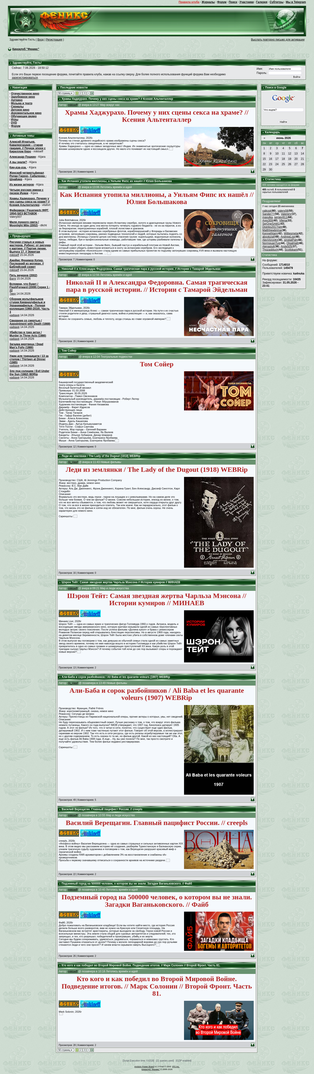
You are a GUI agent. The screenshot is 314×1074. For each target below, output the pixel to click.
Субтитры (276, 2)
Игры (14, 119)
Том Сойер (69, 350)
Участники (247, 2)
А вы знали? (18, 162)
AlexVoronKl (269, 240)
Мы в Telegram (296, 2)
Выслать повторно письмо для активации (277, 39)
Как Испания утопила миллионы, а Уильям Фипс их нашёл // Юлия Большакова (117, 181)
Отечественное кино (25, 93)
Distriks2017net (272, 227)
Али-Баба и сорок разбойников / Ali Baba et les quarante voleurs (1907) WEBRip (116, 677)
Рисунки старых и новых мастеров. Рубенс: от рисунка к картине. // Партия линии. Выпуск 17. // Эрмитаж (30, 246)
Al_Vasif (73, 462)
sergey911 (280, 217)
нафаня (14, 315)
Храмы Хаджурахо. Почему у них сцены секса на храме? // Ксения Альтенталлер (30, 202)
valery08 (283, 210)
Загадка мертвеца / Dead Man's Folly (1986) (26, 346)
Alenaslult (268, 246)
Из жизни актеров (22, 184)
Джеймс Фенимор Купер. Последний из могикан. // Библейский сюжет (27, 263)
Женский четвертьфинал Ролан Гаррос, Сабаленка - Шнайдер (28, 176)
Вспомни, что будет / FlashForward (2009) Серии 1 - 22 (30, 287)
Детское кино (20, 109)
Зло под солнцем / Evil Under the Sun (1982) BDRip (29, 372)
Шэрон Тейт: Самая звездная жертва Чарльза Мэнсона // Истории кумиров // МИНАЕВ (121, 582)
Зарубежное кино (23, 96)
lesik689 (73, 356)
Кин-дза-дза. (18, 167)
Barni (13, 278)
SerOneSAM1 (270, 223)
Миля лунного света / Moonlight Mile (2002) (24, 223)
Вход (40, 39)
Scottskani (291, 249)
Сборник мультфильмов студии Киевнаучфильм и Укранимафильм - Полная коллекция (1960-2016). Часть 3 (30, 305)
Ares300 (267, 220)
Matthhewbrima (271, 230)
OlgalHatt (292, 243)
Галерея (261, 2)
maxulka (267, 217)
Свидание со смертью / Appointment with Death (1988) (30, 322)
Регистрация (54, 39)
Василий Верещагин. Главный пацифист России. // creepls (102, 809)
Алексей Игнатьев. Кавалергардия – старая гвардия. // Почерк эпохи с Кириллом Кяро (28, 146)
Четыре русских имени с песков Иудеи (26, 191)
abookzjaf (268, 236)
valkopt (266, 210)
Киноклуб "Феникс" (25, 49)
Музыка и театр (21, 103)
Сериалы (17, 106)
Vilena (283, 220)
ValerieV (286, 214)
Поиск (233, 2)
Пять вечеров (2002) (23, 275)
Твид (13, 293)
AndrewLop (288, 236)
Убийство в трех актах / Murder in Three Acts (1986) (28, 334)
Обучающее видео (24, 116)
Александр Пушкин (23, 156)
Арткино (17, 100)
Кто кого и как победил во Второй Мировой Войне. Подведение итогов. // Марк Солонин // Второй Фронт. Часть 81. (141, 965)
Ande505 (286, 246)
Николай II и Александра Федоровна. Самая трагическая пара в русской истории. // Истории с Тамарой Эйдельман (141, 269)
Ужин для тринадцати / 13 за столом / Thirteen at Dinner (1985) (29, 359)
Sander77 (268, 214)
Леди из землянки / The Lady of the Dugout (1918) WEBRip (101, 456)
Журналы (208, 2)
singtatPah (290, 240)
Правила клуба (189, 2)
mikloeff (14, 255)
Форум (222, 2)
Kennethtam (269, 233)
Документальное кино (26, 113)
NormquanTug (271, 243)
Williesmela (291, 233)
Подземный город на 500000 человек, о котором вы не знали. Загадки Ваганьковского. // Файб (127, 883)
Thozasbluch (270, 249)
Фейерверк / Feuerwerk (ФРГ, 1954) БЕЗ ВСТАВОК (29, 212)
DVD (14, 122)
